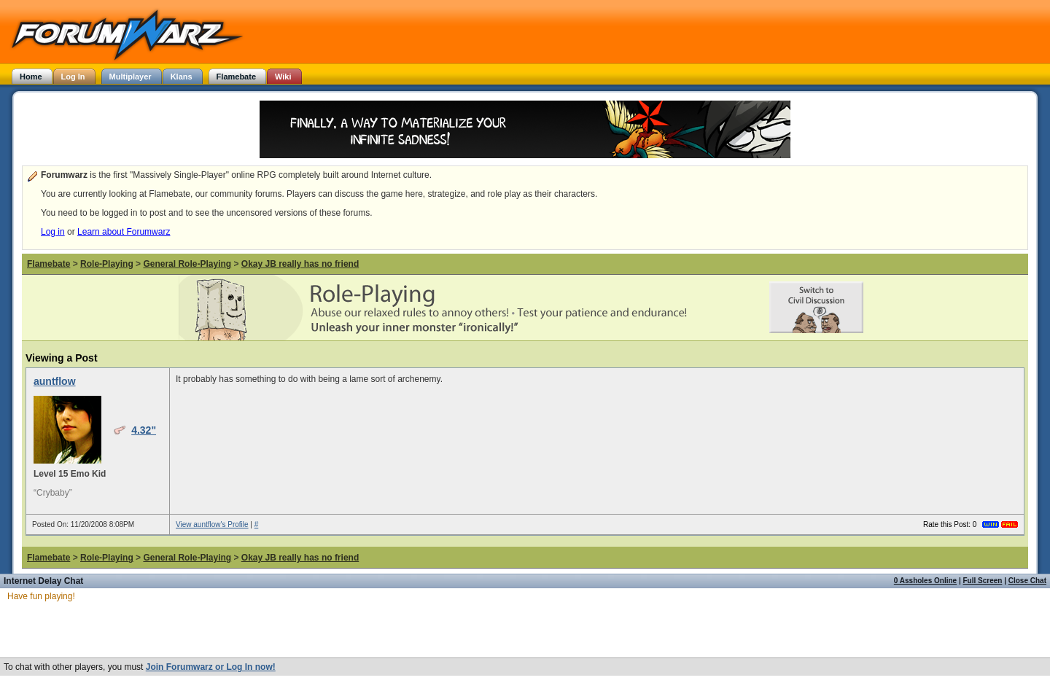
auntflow (55, 381)
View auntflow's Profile (212, 524)
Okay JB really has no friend (300, 264)
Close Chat (1027, 581)
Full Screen (983, 581)
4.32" (143, 430)
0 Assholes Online (925, 581)
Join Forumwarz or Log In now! (211, 667)
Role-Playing (106, 264)
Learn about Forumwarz (123, 232)
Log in (53, 232)
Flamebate (48, 264)
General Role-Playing (187, 264)
